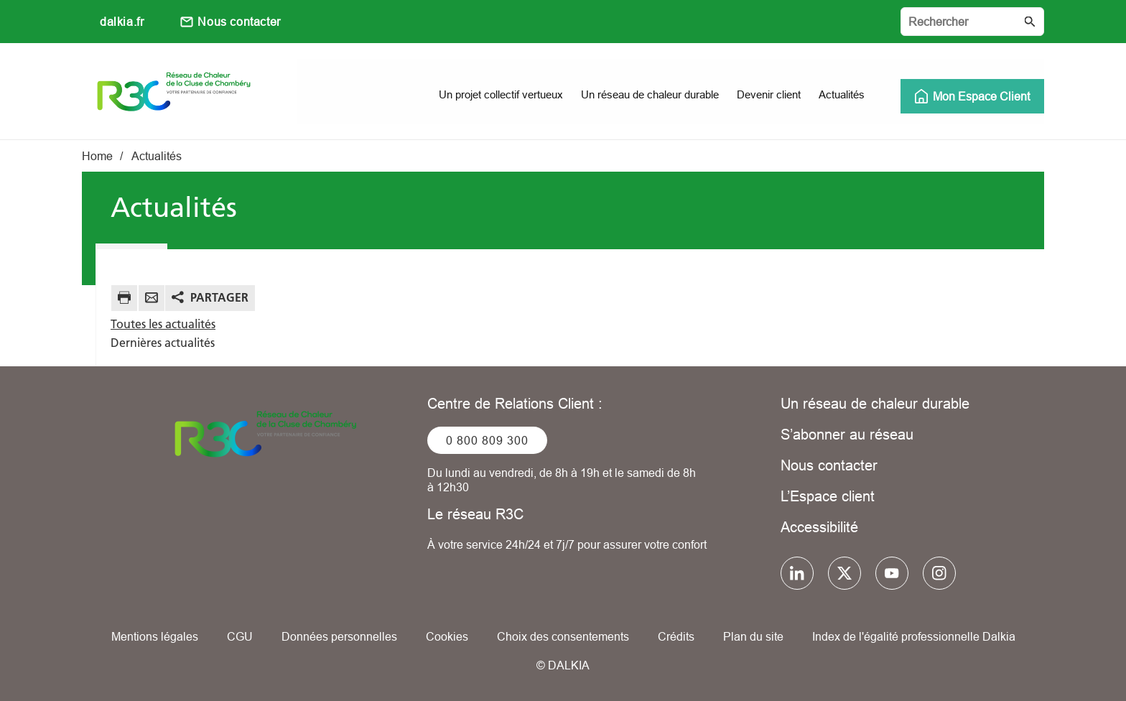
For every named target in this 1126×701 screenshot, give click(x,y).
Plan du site (753, 636)
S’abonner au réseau (847, 434)
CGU (240, 636)
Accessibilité (819, 527)
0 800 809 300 (487, 440)
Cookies (447, 636)
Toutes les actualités (163, 324)
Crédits (676, 636)
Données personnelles (339, 636)
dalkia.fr (122, 21)
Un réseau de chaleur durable (875, 403)
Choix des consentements (563, 636)
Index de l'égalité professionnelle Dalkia (913, 636)
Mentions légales (154, 636)
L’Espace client (828, 496)
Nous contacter (238, 21)
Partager (219, 297)
